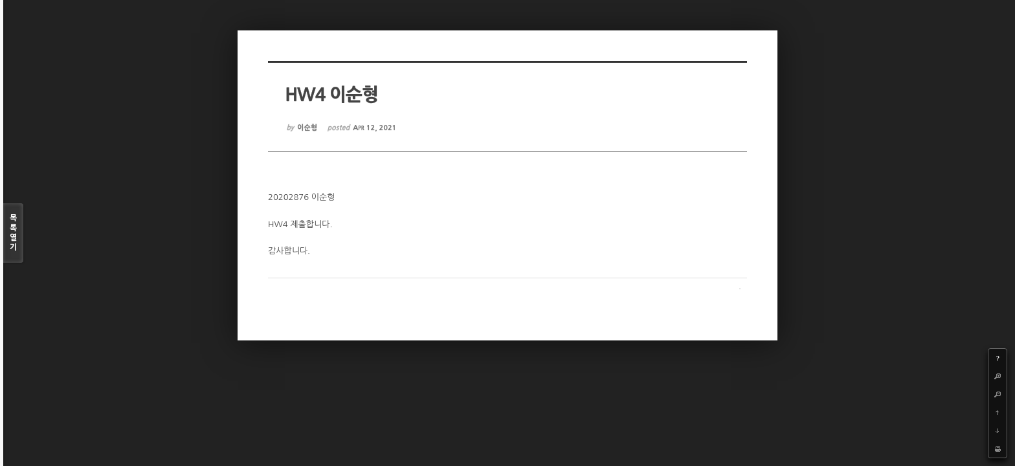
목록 (13, 233)
